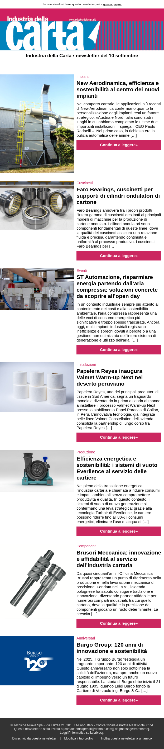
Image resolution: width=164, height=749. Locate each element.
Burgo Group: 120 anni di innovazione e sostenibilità (111, 648)
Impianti (82, 76)
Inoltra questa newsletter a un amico (126, 738)
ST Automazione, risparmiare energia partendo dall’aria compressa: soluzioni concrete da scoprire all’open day (117, 286)
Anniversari (85, 638)
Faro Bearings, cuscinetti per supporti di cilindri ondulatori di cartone (118, 195)
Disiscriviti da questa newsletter (34, 738)
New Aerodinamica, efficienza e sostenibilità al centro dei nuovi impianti (117, 89)
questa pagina (112, 4)
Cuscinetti (84, 183)
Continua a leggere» (119, 145)
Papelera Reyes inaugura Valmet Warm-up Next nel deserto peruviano (109, 377)
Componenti (86, 546)
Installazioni (86, 364)
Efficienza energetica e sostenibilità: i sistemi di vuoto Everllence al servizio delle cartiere (116, 468)
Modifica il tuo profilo (78, 738)
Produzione (85, 452)
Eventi (81, 270)
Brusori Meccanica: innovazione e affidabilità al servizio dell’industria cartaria (118, 558)
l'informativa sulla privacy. (86, 732)
